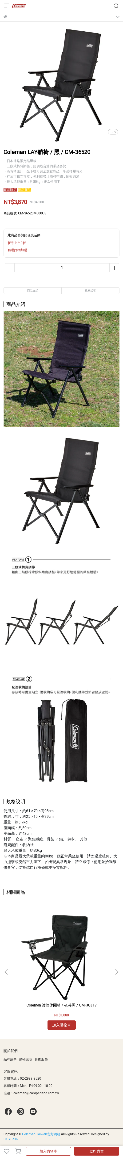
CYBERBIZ (11, 1139)
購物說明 (25, 1059)
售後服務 (41, 1059)
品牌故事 (10, 1059)
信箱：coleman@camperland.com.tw (31, 1093)
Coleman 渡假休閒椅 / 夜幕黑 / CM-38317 (62, 1005)
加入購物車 (48, 1151)
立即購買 (97, 1151)
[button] (116, 972)
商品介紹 (32, 290)
